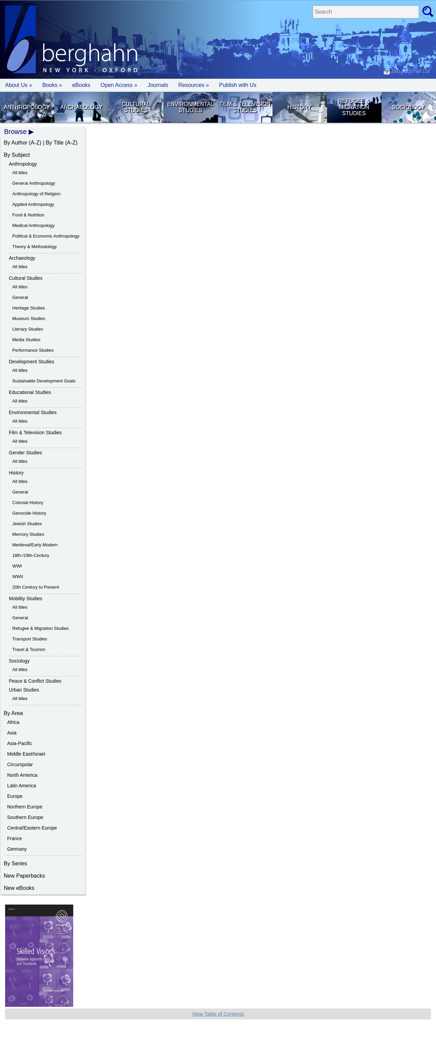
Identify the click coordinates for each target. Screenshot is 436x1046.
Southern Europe (25, 817)
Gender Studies (25, 452)
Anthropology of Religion (36, 193)
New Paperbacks (24, 876)
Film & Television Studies (244, 107)
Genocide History (29, 513)
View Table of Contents (218, 1014)
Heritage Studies (28, 307)
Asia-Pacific (19, 743)
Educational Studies (30, 392)
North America (22, 775)
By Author (15, 143)
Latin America (21, 785)
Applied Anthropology (33, 204)
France (14, 838)
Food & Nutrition (28, 214)
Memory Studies (28, 534)
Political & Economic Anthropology (45, 236)
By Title (54, 143)
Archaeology (81, 107)
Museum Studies (28, 318)
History (299, 107)
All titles (20, 172)
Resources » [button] (193, 85)
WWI (17, 566)
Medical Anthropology (33, 225)
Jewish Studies (27, 523)
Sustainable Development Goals (44, 380)
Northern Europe (25, 806)
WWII (17, 576)
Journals (157, 85)
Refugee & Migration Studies (354, 107)
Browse (15, 131)
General (20, 297)
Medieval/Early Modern (35, 544)
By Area (13, 713)
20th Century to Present (35, 587)
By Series (15, 863)
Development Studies (31, 361)
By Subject (17, 155)
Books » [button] (52, 85)
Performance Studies (32, 350)
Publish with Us (237, 85)
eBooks (81, 85)
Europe (14, 796)
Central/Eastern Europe (32, 828)
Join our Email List (407, 71)
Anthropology (27, 107)
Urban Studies (24, 690)
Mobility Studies (25, 598)
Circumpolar (20, 764)
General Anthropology (33, 183)
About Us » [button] (18, 85)
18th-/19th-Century (30, 555)
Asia (11, 733)
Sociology (408, 107)
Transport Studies (29, 638)
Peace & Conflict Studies (35, 681)
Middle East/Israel (26, 754)
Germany (17, 849)
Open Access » (118, 85)
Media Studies (26, 339)
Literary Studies (27, 329)
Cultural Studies (136, 107)
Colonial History (27, 502)
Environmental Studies (190, 107)
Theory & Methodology (34, 246)
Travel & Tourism (28, 649)
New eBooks (19, 888)
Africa (13, 722)
